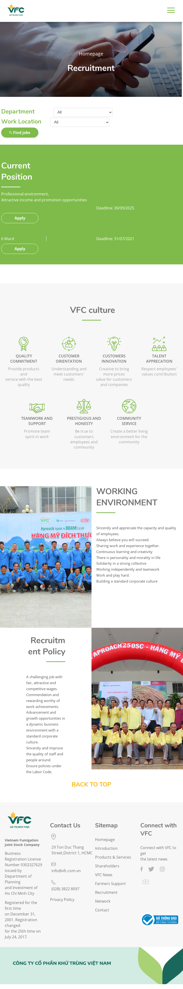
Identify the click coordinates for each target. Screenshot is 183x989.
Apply (20, 218)
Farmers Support (110, 883)
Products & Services (113, 857)
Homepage (91, 54)
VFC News (103, 874)
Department (18, 112)
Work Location (21, 122)
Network (102, 901)
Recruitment (91, 68)
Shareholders (107, 866)
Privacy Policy (62, 899)
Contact (102, 910)
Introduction (106, 848)
